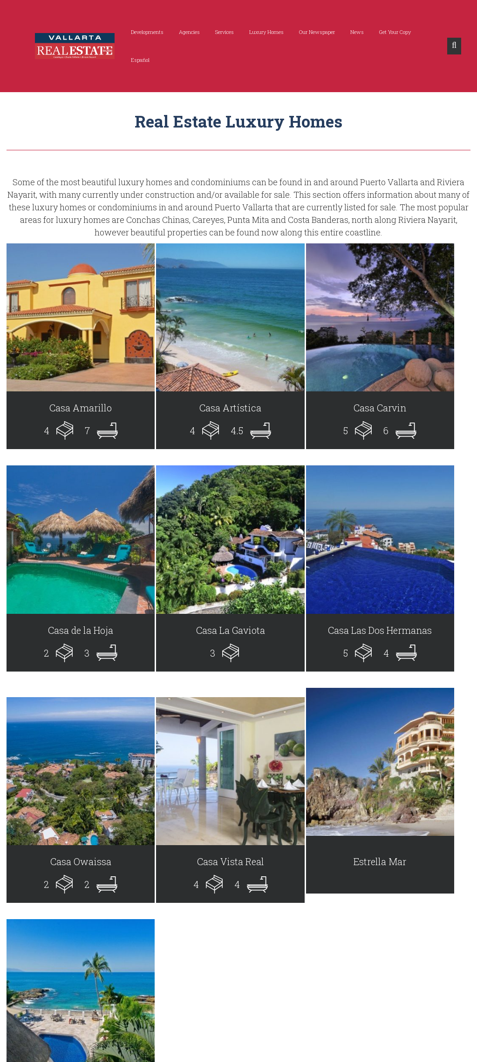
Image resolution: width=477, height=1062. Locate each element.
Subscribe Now (417, 961)
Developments (136, 31)
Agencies (178, 31)
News (346, 31)
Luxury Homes (255, 31)
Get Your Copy (384, 31)
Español (425, 31)
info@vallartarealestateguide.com (80, 1008)
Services (213, 31)
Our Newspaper (306, 31)
